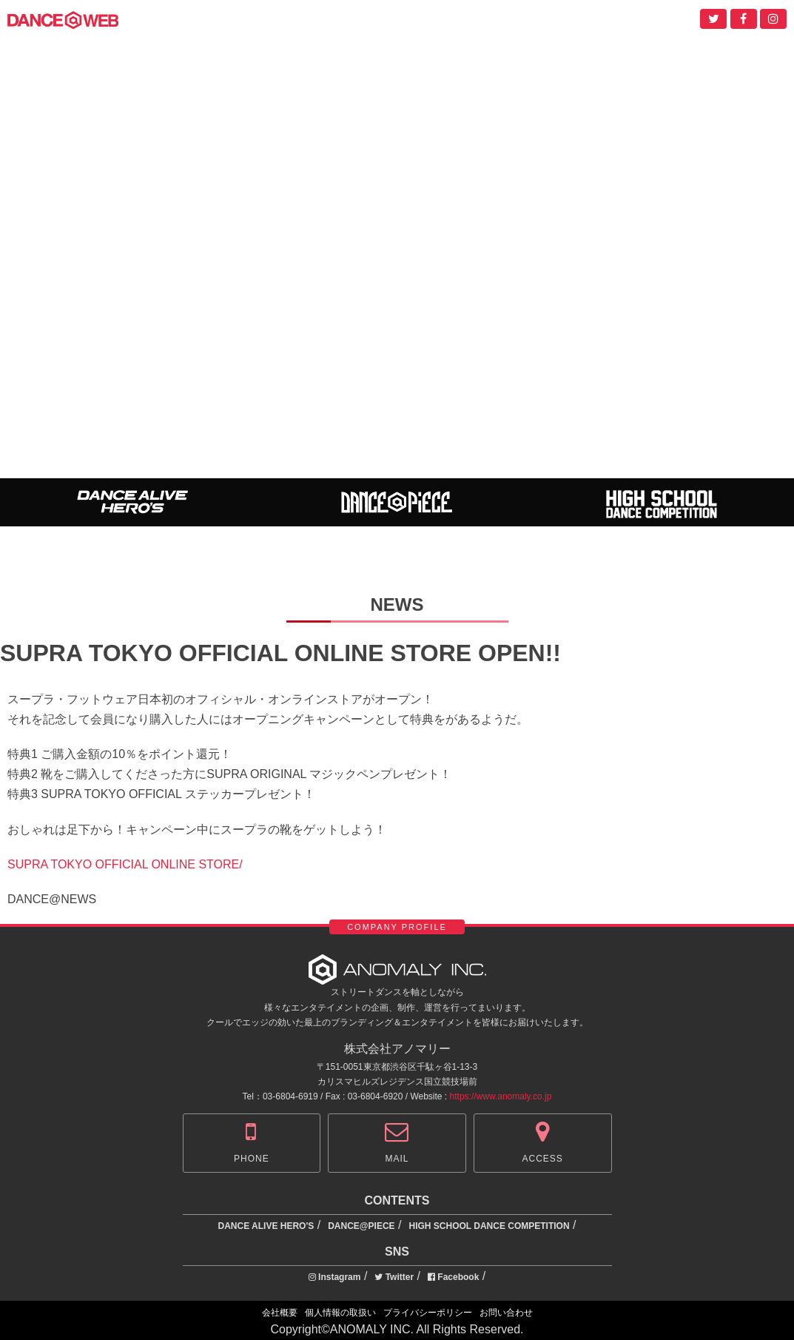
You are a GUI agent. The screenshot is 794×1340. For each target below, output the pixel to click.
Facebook (453, 1277)
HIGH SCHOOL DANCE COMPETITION (488, 1226)
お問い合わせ (506, 1312)
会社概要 (279, 1312)
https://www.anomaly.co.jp (501, 1096)
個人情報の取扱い (340, 1312)
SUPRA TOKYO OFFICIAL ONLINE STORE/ (125, 864)
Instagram (335, 1277)
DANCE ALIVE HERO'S (266, 1226)
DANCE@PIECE (361, 1226)
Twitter (394, 1277)
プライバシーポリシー (427, 1312)
